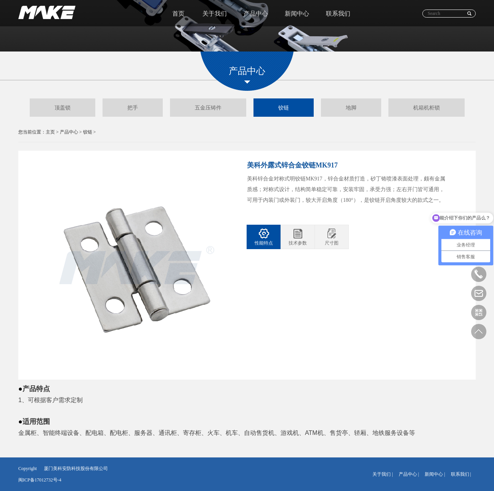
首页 (178, 13)
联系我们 (338, 13)
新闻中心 (297, 13)
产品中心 (256, 13)
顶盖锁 (63, 107)
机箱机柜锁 (426, 107)
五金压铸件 (208, 107)
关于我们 (214, 13)
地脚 (351, 107)
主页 (50, 132)
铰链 (283, 107)
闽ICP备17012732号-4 (39, 480)
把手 (132, 107)
